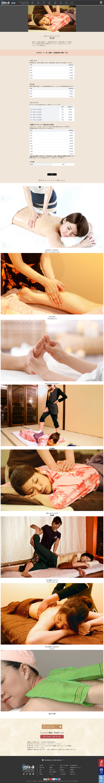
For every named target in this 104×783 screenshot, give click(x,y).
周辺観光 (61, 3)
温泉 (40, 769)
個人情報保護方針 (73, 765)
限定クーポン (67, 3)
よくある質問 (62, 774)
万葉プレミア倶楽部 (64, 765)
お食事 (40, 774)
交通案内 (55, 3)
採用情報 (72, 769)
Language (72, 771)
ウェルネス (52, 765)
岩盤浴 (51, 767)
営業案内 (33, 3)
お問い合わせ (73, 774)
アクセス (51, 774)
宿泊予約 (41, 765)
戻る (52, 174)
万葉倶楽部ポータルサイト (75, 767)
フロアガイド (62, 771)
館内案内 (38, 3)
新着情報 (50, 3)
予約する (44, 3)
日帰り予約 (41, 767)
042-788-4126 (29, 771)
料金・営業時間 (53, 771)
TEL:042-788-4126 (52, 737)
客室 (40, 771)
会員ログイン (72, 3)
